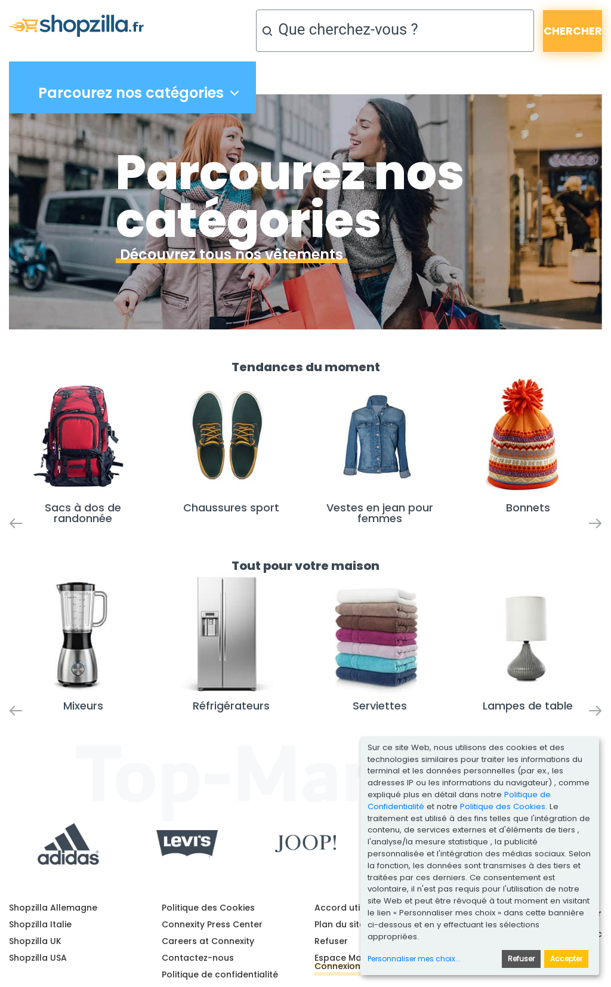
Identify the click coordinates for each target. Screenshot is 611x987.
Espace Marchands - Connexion (359, 962)
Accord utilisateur (353, 908)
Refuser (331, 941)
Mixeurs (83, 705)
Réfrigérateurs (231, 705)
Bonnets (528, 507)
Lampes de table (528, 705)
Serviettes (380, 705)
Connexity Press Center (212, 924)
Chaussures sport (231, 507)
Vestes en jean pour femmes (379, 513)
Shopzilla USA (38, 958)
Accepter (566, 959)
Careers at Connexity (208, 941)
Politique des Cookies (208, 908)
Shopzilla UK (35, 941)
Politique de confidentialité (220, 974)
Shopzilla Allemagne (53, 908)
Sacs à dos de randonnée (83, 513)
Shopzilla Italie (40, 924)
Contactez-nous (198, 958)
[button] (24, 445)
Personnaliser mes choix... (414, 959)
